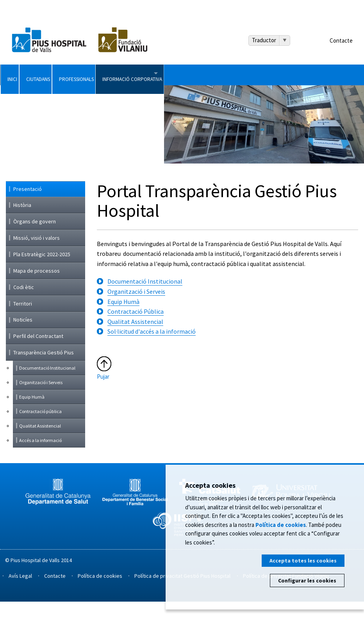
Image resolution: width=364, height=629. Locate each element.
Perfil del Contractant (38, 363)
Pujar (103, 404)
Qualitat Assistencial (135, 349)
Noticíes (22, 347)
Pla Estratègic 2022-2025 (41, 281)
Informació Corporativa (242, 75)
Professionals (149, 75)
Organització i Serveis (136, 319)
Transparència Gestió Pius (43, 380)
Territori (22, 330)
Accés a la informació (40, 468)
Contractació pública (40, 439)
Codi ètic (23, 314)
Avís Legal (20, 603)
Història (22, 232)
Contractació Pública (135, 339)
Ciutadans (79, 75)
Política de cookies (100, 603)
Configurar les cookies (307, 580)
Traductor (264, 40)
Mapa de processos (36, 298)
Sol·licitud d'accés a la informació (151, 359)
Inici (23, 75)
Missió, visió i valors (36, 265)
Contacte (341, 40)
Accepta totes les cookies (303, 560)
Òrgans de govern (34, 249)
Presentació (27, 216)
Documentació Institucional (144, 309)
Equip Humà (123, 329)
